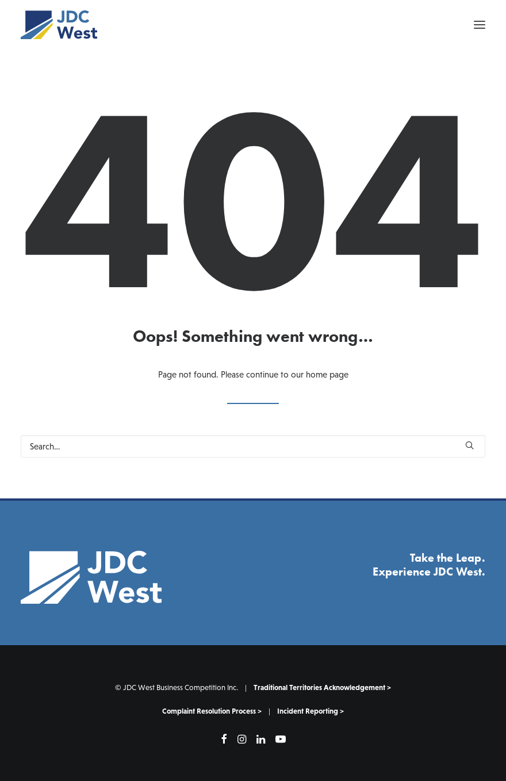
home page (327, 374)
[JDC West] (59, 24)
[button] (479, 24)
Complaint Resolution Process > (212, 711)
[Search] (253, 446)
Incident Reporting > (310, 711)
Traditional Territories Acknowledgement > (322, 687)
